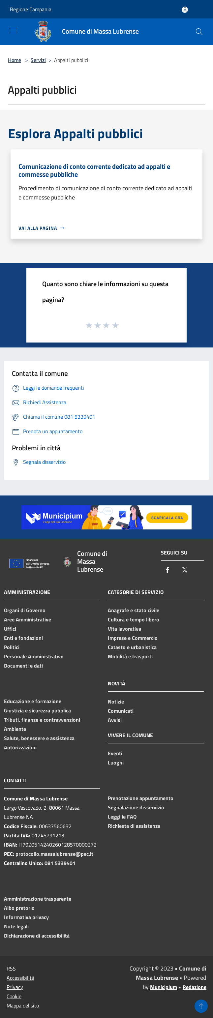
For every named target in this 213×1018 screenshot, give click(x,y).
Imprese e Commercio (133, 638)
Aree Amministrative (27, 619)
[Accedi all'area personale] (185, 10)
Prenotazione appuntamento (140, 798)
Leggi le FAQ (122, 817)
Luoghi (116, 762)
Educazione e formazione (32, 701)
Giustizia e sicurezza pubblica (37, 710)
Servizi (38, 60)
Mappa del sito (23, 1005)
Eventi (115, 753)
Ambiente (15, 729)
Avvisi (115, 720)
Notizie (116, 701)
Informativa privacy (26, 917)
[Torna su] (201, 1006)
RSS (11, 969)
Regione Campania (30, 9)
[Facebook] (167, 570)
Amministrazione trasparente (37, 899)
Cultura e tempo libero (133, 619)
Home (14, 60)
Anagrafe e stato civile (133, 610)
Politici (11, 647)
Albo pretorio (19, 908)
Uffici (10, 629)
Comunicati (121, 711)
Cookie (14, 996)
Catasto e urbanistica (132, 647)
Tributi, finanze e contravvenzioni (42, 720)
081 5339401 (60, 863)
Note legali (16, 926)
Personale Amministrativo (34, 656)
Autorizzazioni (20, 747)
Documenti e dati (23, 666)
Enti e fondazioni (23, 638)
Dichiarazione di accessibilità (37, 936)
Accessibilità (20, 978)
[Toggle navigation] (13, 31)
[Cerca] (199, 32)
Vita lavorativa (124, 629)
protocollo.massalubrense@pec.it (54, 854)
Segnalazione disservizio (136, 807)
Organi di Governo (25, 610)
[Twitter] (184, 570)
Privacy (15, 987)
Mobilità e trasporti (130, 656)
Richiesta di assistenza (134, 826)
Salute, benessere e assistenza (39, 738)
